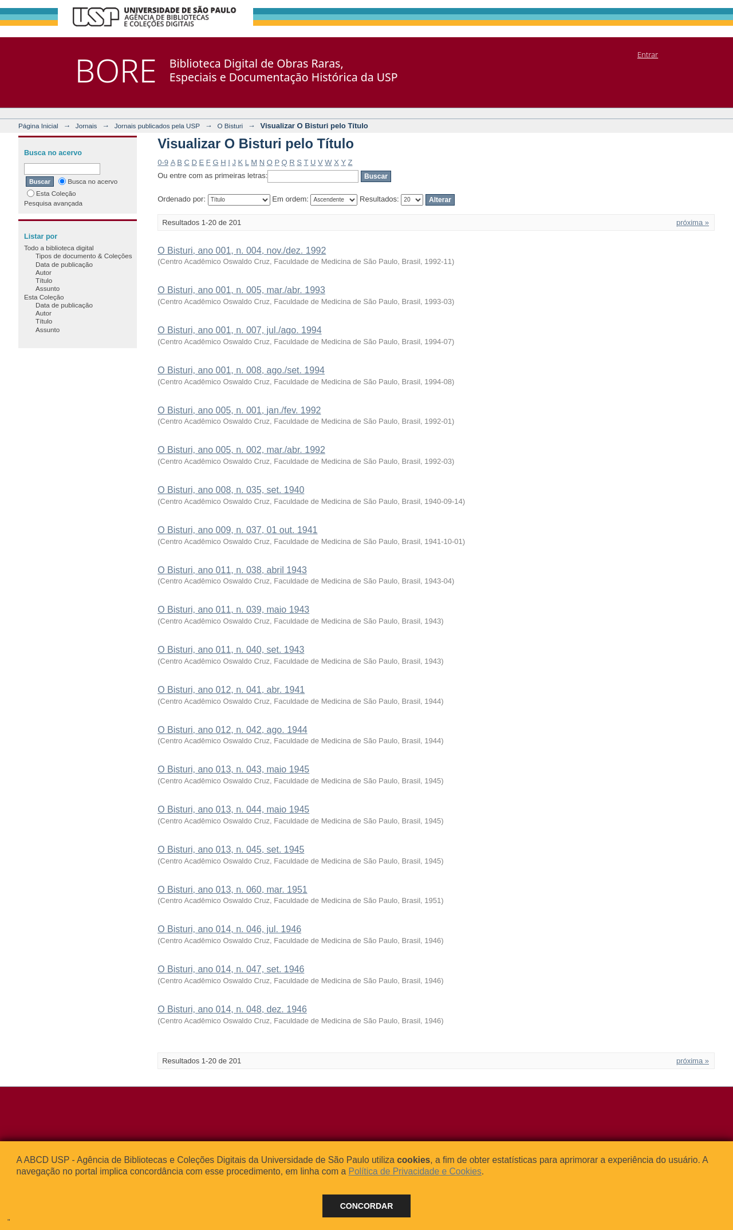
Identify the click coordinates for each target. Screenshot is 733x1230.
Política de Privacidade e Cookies (414, 1171)
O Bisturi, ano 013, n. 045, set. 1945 (230, 849)
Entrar (647, 54)
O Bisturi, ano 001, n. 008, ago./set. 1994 (241, 370)
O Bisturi (230, 125)
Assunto (48, 288)
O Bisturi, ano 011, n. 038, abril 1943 (232, 570)
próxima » (692, 222)
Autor (44, 272)
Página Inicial (38, 125)
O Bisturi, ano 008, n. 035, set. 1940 (230, 490)
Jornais (86, 125)
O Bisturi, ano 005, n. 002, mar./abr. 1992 (241, 450)
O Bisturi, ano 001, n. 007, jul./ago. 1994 (239, 330)
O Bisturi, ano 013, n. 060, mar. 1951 (232, 889)
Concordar (366, 1206)
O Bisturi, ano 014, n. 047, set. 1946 (230, 969)
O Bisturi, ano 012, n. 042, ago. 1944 (232, 730)
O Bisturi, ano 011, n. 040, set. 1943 (230, 650)
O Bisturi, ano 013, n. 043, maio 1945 (233, 769)
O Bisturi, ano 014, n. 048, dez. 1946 (232, 1009)
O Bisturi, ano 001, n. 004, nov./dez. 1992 (241, 250)
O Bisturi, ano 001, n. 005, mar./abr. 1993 (241, 290)
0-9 (162, 162)
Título (44, 280)
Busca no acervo (87, 181)
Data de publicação (64, 264)
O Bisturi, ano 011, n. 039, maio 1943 (233, 609)
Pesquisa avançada (53, 203)
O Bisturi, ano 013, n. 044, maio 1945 (233, 809)
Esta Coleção (51, 193)
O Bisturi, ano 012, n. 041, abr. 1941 (231, 690)
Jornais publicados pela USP (157, 125)
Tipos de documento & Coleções (84, 255)
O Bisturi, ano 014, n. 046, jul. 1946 (229, 929)
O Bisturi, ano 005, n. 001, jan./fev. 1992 (239, 410)
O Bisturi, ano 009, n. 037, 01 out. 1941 (237, 530)
